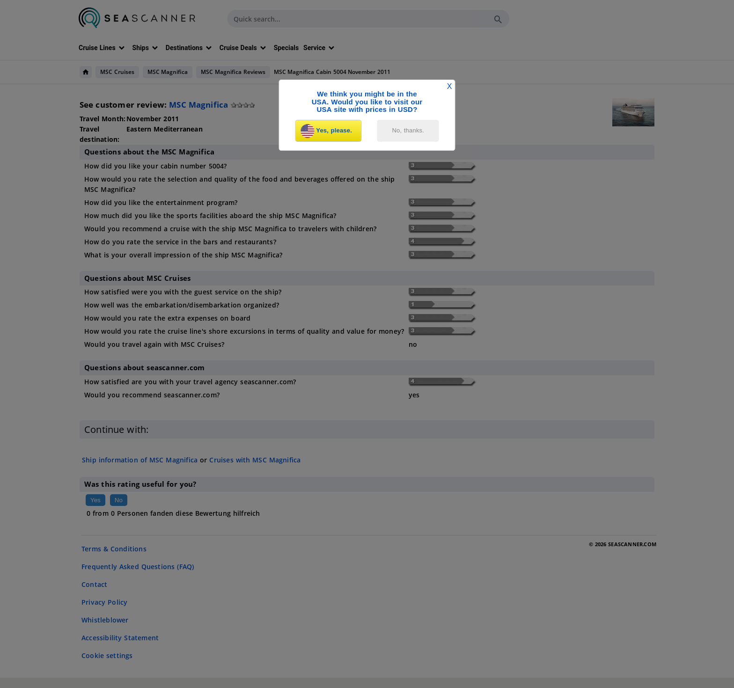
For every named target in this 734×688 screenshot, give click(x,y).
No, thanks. (408, 130)
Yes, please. (326, 131)
